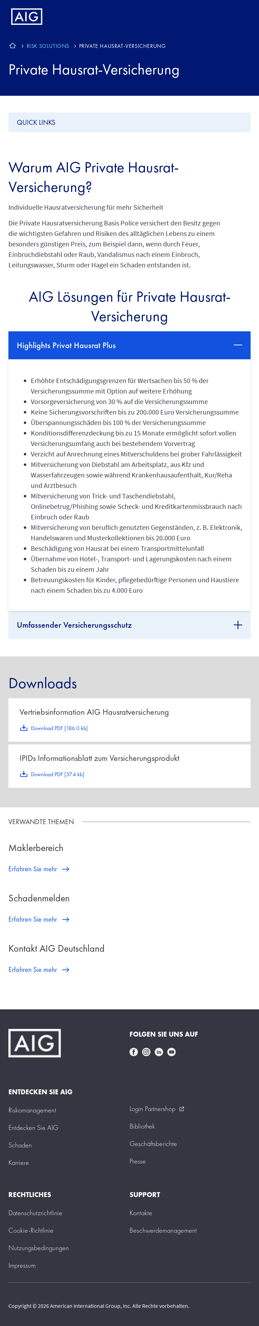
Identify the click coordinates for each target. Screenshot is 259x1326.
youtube (171, 1052)
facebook (134, 1052)
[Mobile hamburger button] (239, 16)
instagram (146, 1052)
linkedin (159, 1052)
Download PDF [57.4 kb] (57, 774)
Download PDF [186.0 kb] (59, 728)
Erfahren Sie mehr (32, 868)
